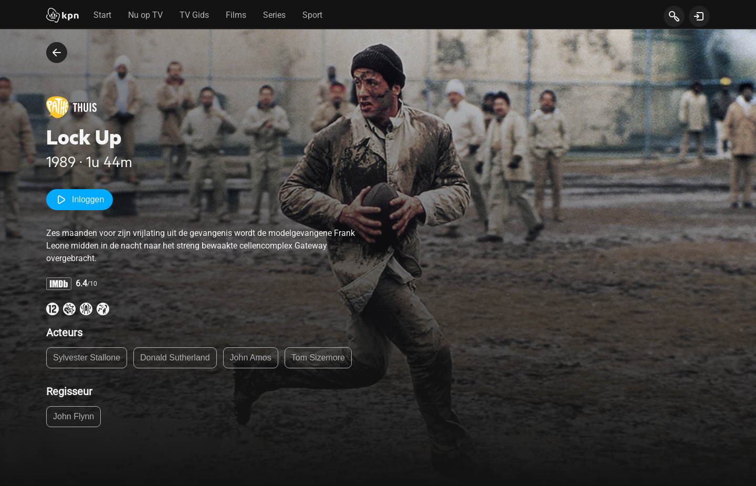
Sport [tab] (312, 15)
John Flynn (73, 416)
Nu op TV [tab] (145, 15)
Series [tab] (274, 15)
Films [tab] (236, 15)
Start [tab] (102, 15)
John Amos (250, 357)
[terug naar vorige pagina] (56, 52)
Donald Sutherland (175, 357)
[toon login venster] (699, 16)
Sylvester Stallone (86, 357)
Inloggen (79, 200)
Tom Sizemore (318, 357)
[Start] (62, 16)
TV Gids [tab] (194, 15)
